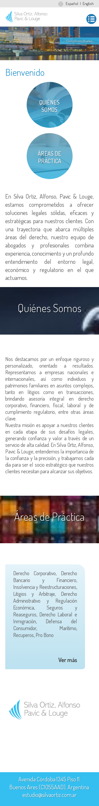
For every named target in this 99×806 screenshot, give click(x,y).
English (88, 3)
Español (72, 3)
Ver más (67, 659)
